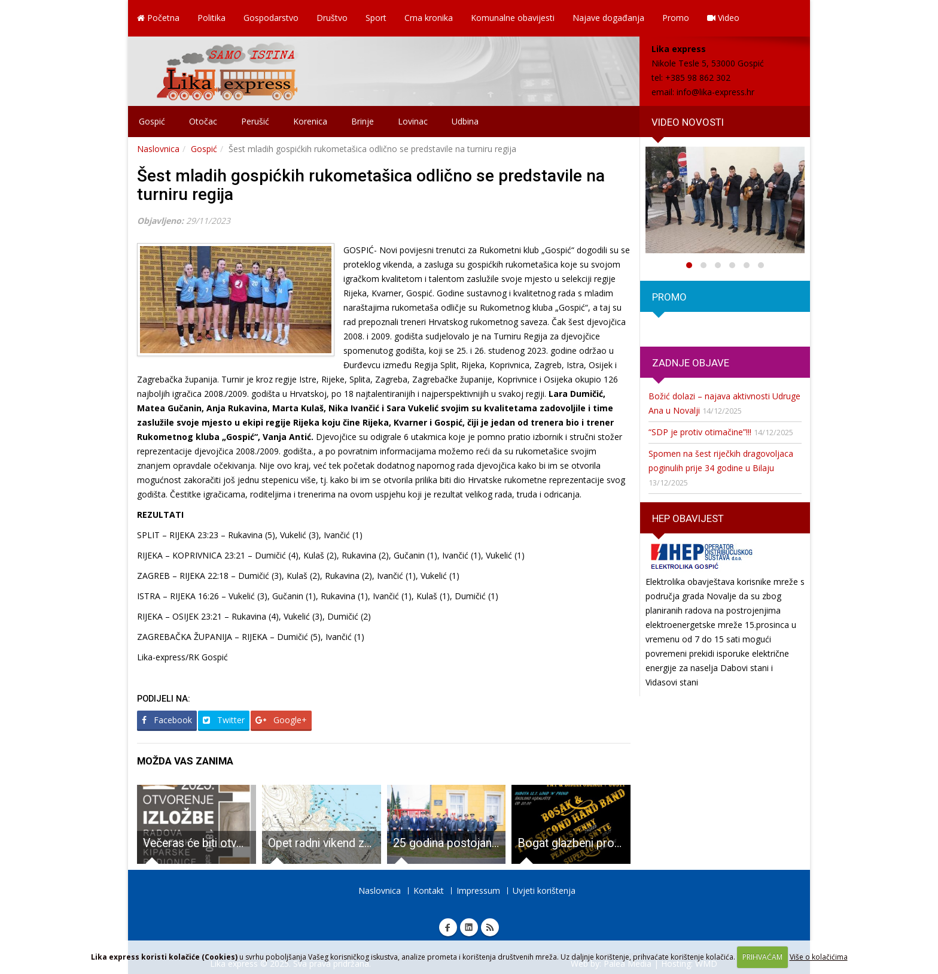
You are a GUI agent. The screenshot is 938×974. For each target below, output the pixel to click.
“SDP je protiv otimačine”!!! (699, 432)
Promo (675, 17)
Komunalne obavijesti (513, 17)
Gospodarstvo (271, 17)
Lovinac (413, 121)
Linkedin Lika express (469, 927)
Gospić (152, 121)
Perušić (255, 121)
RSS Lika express (490, 927)
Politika (211, 17)
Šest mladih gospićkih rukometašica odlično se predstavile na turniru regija (371, 185)
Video (723, 17)
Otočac (203, 121)
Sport (376, 17)
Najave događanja (608, 17)
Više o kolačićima (819, 957)
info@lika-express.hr (715, 92)
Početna (158, 17)
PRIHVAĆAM (762, 957)
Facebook (167, 720)
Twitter (224, 720)
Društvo (332, 17)
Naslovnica (158, 148)
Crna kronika (428, 17)
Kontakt (428, 890)
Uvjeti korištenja (544, 890)
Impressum (478, 890)
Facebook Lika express (448, 927)
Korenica (310, 121)
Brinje (362, 121)
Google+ (281, 720)
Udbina (465, 121)
